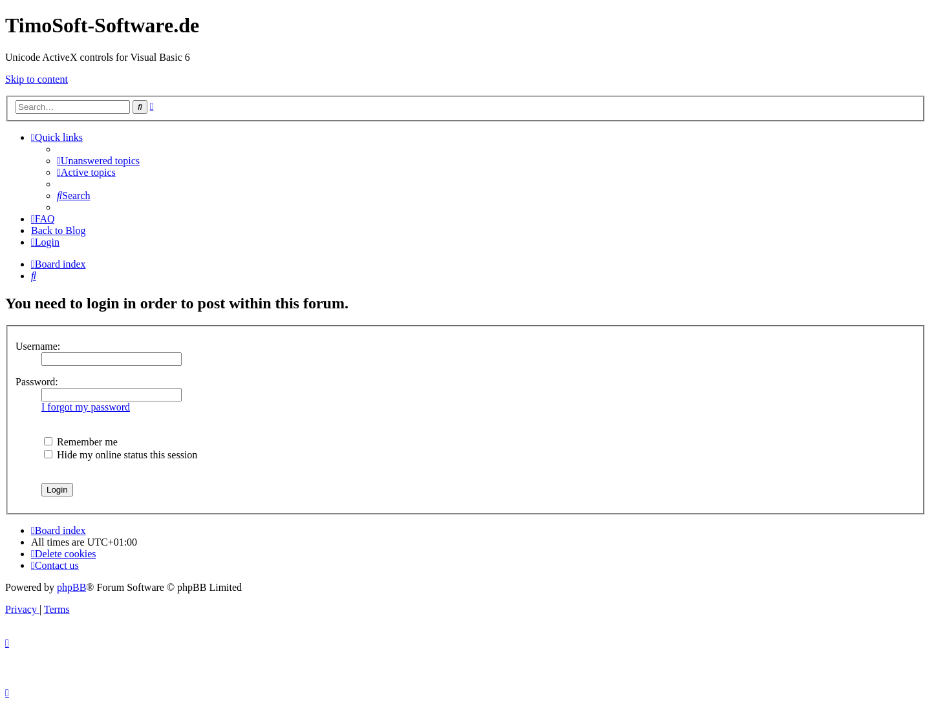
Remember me (81, 441)
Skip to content (36, 79)
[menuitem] (98, 160)
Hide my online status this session (120, 454)
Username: (38, 346)
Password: (37, 381)
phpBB (71, 587)
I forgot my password (85, 406)
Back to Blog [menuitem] (58, 230)
